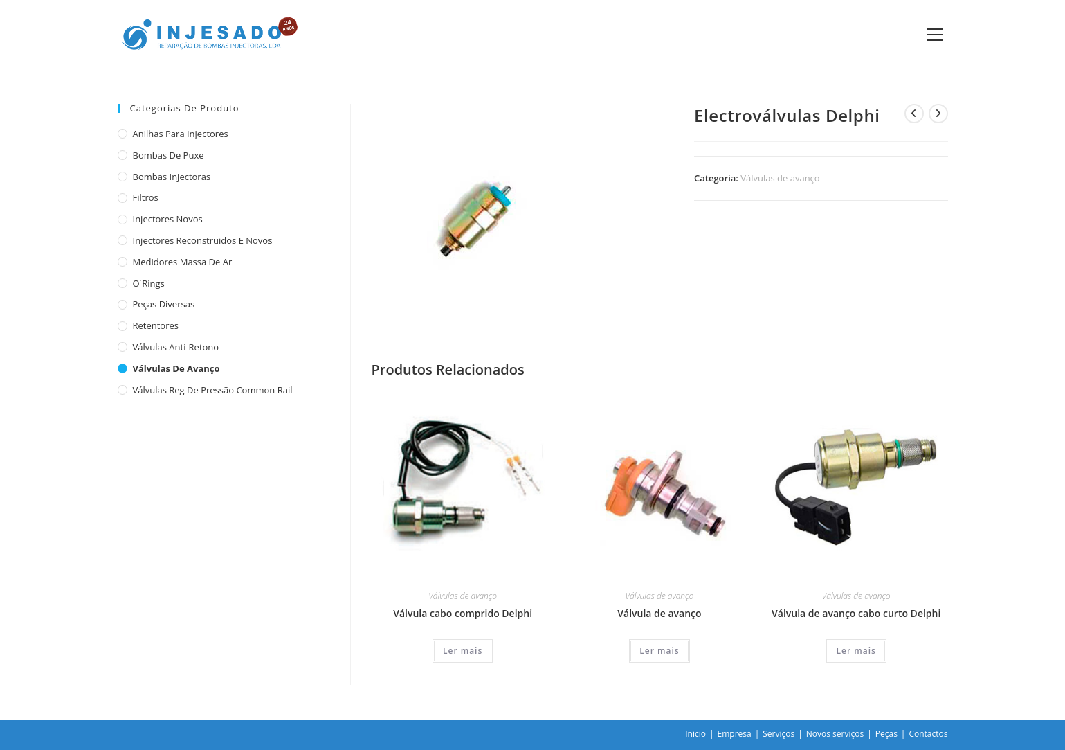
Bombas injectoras (172, 176)
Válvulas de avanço (779, 178)
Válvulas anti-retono (176, 347)
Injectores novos (168, 219)
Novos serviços (835, 734)
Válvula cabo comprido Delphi (462, 613)
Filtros (145, 197)
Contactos (928, 734)
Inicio (695, 734)
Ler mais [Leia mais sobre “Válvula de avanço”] (659, 651)
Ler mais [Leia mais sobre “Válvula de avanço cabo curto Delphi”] (856, 651)
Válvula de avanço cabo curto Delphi (856, 613)
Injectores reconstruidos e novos (203, 240)
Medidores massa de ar (183, 262)
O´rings (149, 283)
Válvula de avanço (659, 613)
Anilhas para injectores (180, 133)
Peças (886, 734)
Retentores (156, 325)
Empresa (735, 734)
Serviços (778, 734)
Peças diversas (164, 304)
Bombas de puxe (168, 155)
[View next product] (938, 113)
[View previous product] (914, 113)
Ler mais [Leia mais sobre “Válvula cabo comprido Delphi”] (462, 651)
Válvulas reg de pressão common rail (213, 390)
